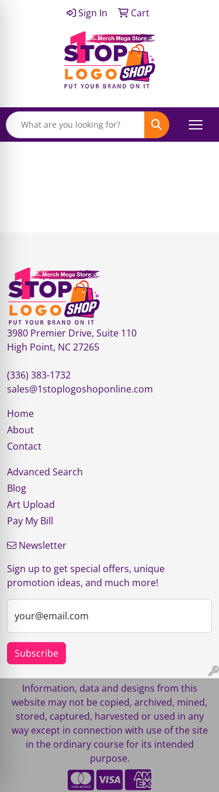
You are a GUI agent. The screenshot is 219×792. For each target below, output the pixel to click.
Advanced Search (45, 471)
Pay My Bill (30, 520)
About (20, 429)
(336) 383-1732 (39, 375)
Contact (24, 446)
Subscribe (36, 653)
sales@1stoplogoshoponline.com (80, 389)
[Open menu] (195, 124)
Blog (16, 488)
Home (20, 413)
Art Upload (31, 504)
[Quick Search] (75, 124)
